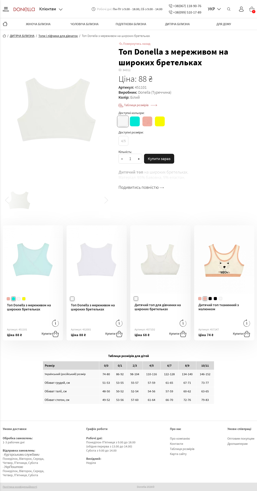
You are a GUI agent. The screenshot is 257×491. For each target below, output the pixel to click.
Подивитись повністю (141, 187)
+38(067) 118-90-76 (185, 6)
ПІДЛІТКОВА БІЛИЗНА (131, 24)
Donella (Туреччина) (154, 92)
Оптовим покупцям (240, 438)
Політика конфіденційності (20, 486)
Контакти (176, 444)
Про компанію (180, 438)
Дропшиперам (237, 444)
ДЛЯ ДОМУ (223, 24)
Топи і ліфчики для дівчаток (58, 36)
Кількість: (125, 152)
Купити (50, 334)
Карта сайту (178, 454)
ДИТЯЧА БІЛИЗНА (177, 24)
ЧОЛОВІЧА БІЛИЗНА (84, 24)
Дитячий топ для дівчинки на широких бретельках (158, 307)
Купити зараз (159, 158)
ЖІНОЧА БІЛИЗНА (38, 24)
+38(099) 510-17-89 (185, 12)
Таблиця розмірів (140, 105)
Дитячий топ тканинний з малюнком (218, 307)
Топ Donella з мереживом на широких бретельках (29, 307)
